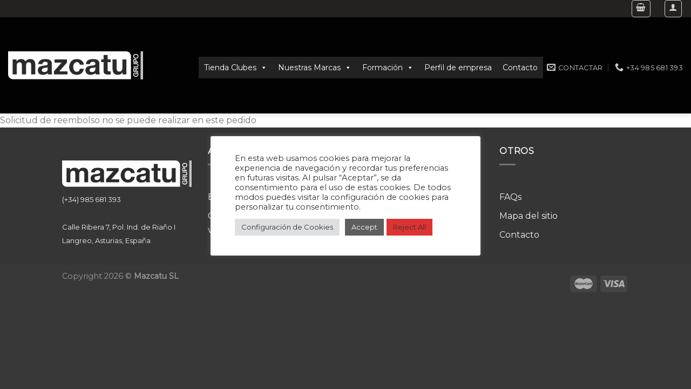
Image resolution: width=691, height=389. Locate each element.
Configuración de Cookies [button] (287, 227)
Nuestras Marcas (314, 67)
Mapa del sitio (528, 216)
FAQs (510, 197)
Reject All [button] (409, 227)
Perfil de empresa (458, 67)
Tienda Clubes (235, 67)
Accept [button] (364, 227)
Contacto (520, 67)
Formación (388, 67)
